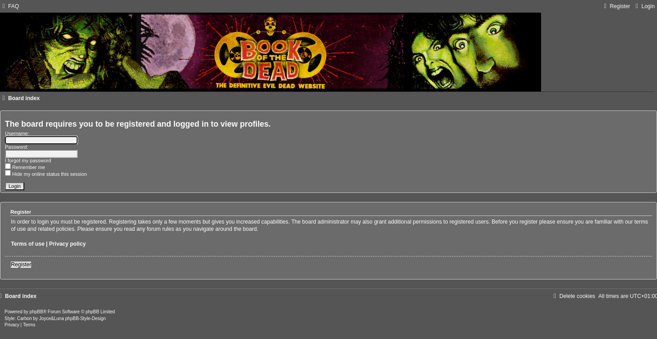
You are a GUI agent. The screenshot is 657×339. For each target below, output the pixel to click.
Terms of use (27, 244)
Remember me (25, 167)
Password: (16, 147)
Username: (17, 133)
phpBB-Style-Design (85, 318)
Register (21, 264)
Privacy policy (67, 244)
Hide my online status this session (46, 174)
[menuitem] (9, 6)
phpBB (36, 311)
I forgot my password (28, 160)
